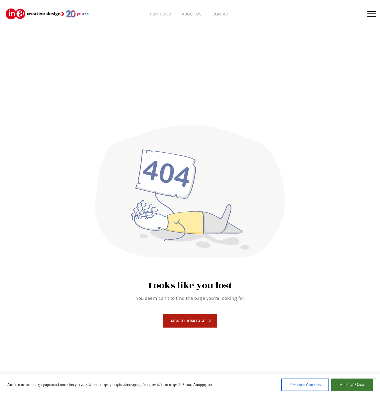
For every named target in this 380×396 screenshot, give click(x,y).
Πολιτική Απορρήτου (195, 384)
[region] (190, 384)
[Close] (374, 378)
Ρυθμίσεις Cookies (305, 384)
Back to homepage (190, 320)
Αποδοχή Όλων (352, 384)
